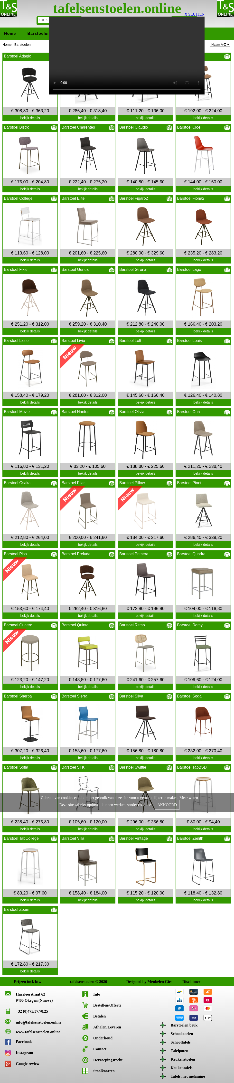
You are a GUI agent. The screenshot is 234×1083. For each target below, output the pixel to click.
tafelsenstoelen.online (117, 8)
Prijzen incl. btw (18, 981)
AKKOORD (167, 805)
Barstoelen (38, 33)
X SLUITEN (195, 14)
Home (10, 33)
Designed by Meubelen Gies (130, 981)
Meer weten (188, 798)
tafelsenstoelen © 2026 (74, 981)
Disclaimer (186, 981)
